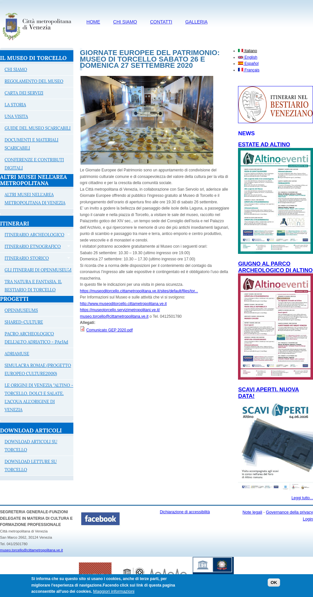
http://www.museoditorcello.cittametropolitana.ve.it (123, 303)
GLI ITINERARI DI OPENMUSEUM (35, 270)
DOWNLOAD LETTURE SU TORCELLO (31, 466)
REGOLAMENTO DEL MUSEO (34, 81)
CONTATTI (161, 21)
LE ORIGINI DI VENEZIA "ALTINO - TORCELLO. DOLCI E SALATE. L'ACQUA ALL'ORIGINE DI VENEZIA (39, 398)
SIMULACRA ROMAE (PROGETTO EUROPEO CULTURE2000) (38, 369)
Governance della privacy (289, 512)
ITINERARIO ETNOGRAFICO (35, 247)
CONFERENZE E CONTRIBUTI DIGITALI (34, 164)
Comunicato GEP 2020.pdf (109, 330)
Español (248, 63)
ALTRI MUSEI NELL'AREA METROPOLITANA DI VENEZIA (35, 199)
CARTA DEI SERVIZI (24, 93)
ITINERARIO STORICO (35, 259)
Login (308, 519)
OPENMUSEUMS (21, 310)
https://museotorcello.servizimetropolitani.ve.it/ (120, 310)
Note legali (252, 512)
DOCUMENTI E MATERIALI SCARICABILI (31, 144)
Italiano (247, 51)
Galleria (196, 21)
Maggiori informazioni (114, 592)
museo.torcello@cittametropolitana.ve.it (114, 316)
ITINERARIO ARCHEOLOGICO (35, 235)
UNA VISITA (16, 116)
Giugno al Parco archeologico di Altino (275, 267)
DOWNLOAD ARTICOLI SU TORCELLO (31, 446)
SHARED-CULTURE (24, 322)
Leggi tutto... (302, 498)
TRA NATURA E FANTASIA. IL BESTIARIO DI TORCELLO (33, 286)
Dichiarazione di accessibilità (185, 512)
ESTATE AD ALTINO (264, 144)
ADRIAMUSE (17, 354)
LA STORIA (15, 105)
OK (274, 584)
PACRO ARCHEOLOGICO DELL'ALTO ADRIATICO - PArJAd (36, 338)
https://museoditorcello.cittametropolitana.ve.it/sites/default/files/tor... (139, 291)
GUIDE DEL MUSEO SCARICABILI (38, 128)
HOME (93, 21)
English (247, 57)
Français (248, 70)
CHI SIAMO (125, 21)
